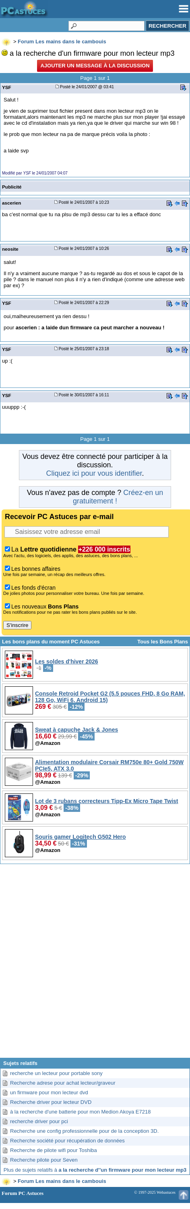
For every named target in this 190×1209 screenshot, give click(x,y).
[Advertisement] (95, 964)
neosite (10, 249)
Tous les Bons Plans (162, 642)
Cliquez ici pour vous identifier (94, 473)
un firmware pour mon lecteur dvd (49, 1092)
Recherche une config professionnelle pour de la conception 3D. (84, 1131)
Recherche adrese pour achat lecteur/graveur (63, 1083)
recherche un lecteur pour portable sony (56, 1073)
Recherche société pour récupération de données (67, 1141)
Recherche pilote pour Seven (44, 1160)
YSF (6, 87)
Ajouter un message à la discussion (94, 66)
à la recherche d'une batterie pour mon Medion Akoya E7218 (80, 1112)
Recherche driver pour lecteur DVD (50, 1102)
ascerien (11, 202)
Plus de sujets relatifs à (95, 1170)
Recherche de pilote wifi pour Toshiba (53, 1150)
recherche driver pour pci (39, 1121)
